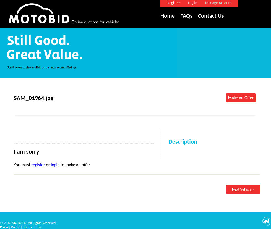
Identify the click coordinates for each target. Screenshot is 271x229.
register (38, 164)
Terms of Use (32, 227)
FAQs (186, 15)
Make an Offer (241, 97)
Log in (192, 3)
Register (173, 3)
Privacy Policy (10, 227)
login (55, 164)
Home (167, 15)
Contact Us (211, 15)
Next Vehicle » (243, 189)
